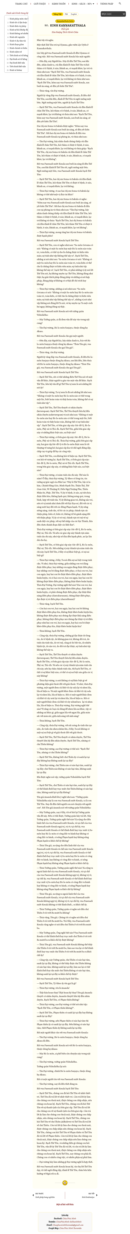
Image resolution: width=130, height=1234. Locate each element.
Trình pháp (106, 3)
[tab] (57, 14)
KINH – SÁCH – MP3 (83, 4)
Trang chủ (21, 3)
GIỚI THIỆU (40, 3)
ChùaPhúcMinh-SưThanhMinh (68, 1221)
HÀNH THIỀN (58, 3)
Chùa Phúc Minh (69, 1218)
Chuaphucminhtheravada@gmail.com (68, 1225)
